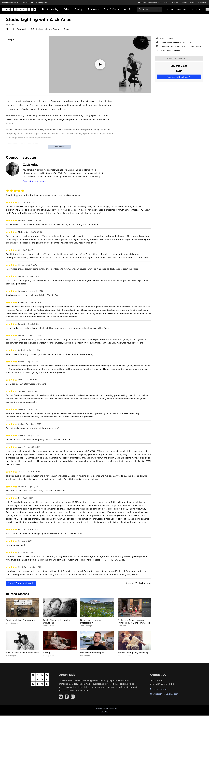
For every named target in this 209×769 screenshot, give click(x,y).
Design (78, 9)
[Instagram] (72, 696)
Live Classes (195, 9)
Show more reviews (21, 583)
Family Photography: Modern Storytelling (57, 621)
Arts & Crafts (112, 9)
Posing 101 (48, 652)
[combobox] (149, 9)
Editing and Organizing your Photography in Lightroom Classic (134, 621)
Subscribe (181, 9)
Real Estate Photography (92, 652)
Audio (127, 9)
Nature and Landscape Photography (91, 621)
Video (66, 9)
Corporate (169, 9)
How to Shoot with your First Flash (22, 652)
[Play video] (100, 64)
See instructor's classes (34, 181)
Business (93, 9)
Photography (50, 9)
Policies (104, 711)
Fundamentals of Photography (20, 620)
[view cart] (175, 2)
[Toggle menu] (207, 9)
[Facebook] (67, 696)
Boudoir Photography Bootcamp (133, 652)
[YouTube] (61, 696)
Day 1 (11, 39)
